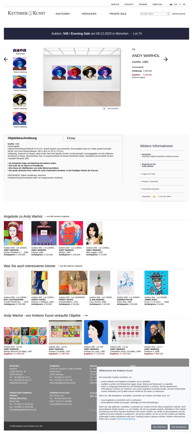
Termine (143, 4)
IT (180, 4)
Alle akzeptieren (179, 427)
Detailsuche (178, 14)
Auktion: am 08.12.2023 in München (90, 33)
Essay (71, 138)
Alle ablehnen (159, 427)
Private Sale (118, 13)
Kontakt (129, 4)
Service (115, 4)
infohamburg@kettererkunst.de (62, 383)
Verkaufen (89, 13)
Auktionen (63, 13)
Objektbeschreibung (22, 138)
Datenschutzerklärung (126, 419)
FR (184, 4)
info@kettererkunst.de (18, 383)
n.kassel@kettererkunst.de (61, 404)
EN (176, 4)
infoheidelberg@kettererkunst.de (23, 410)
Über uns (157, 4)
